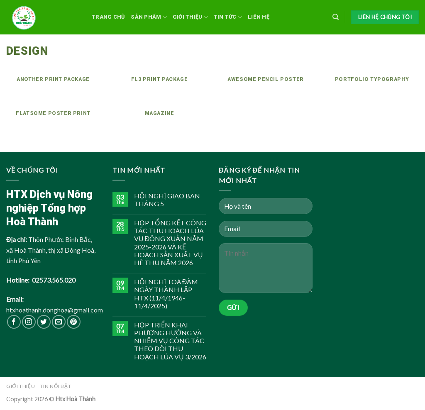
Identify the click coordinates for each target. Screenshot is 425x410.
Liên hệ (258, 17)
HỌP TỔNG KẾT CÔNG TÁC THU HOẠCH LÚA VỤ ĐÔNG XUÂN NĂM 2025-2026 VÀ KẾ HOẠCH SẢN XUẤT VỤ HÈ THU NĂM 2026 (170, 242)
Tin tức (228, 17)
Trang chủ (108, 17)
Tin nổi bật (55, 386)
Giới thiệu (190, 17)
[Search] (335, 17)
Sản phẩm (149, 17)
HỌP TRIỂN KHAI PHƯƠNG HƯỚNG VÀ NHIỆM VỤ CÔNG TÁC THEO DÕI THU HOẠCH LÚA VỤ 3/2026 (170, 341)
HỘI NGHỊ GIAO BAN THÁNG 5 (167, 199)
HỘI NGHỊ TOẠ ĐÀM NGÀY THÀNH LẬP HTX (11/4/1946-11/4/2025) (166, 294)
